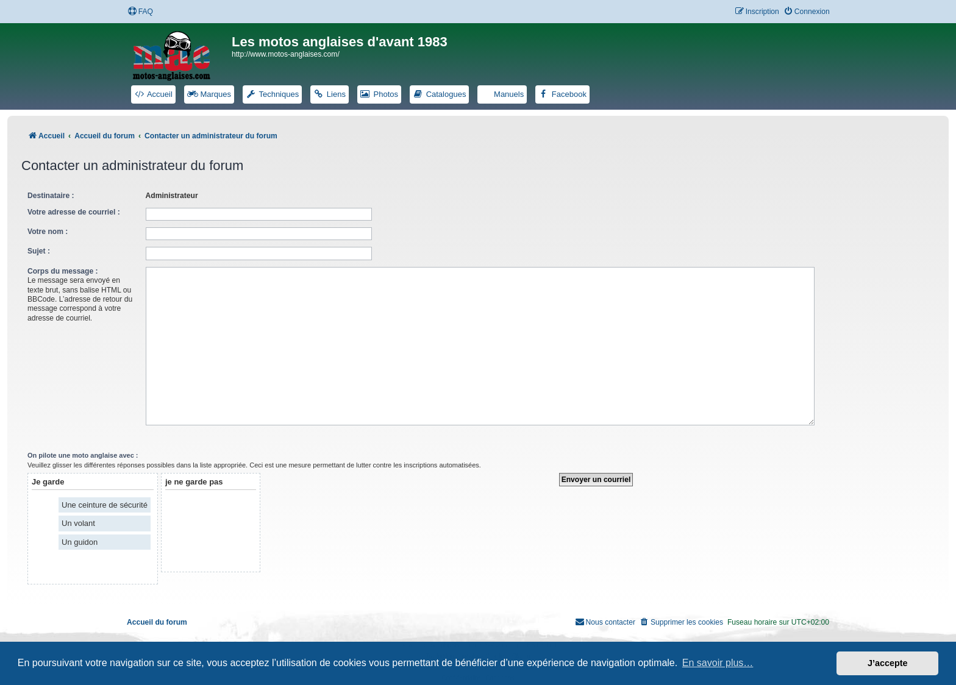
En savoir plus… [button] (718, 663)
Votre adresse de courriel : (73, 212)
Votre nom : (47, 231)
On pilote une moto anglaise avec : (82, 450)
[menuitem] (140, 12)
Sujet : (38, 251)
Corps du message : (62, 271)
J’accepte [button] (888, 663)
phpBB (450, 640)
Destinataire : (50, 195)
